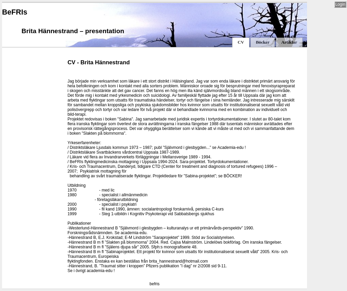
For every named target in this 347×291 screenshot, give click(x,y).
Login (340, 4)
